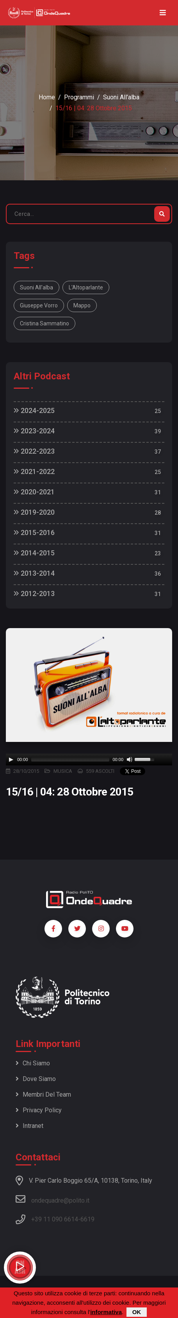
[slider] (70, 759)
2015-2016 (34, 532)
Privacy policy (39, 1110)
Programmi (79, 97)
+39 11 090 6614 (54, 1219)
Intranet (29, 1125)
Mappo (82, 305)
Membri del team (43, 1094)
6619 (87, 1219)
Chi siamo (33, 1063)
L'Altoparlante (86, 287)
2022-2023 (34, 451)
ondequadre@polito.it (52, 1199)
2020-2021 (34, 492)
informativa (106, 1312)
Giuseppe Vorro (39, 305)
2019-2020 (34, 512)
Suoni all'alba (121, 97)
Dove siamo (36, 1079)
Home (47, 97)
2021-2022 (34, 471)
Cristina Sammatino (44, 323)
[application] (89, 759)
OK (136, 1312)
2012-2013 (34, 593)
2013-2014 (34, 573)
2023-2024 (34, 431)
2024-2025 (34, 410)
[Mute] (129, 759)
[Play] (11, 759)
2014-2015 (34, 553)
